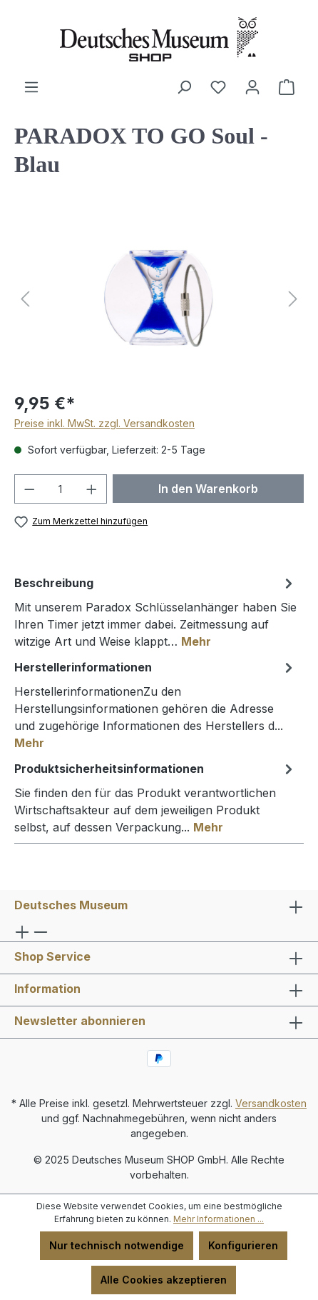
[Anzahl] (60, 489)
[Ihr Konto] (252, 87)
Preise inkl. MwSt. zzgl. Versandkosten (104, 423)
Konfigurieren (243, 1245)
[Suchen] (184, 87)
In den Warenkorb (208, 488)
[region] (159, 299)
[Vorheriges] (25, 299)
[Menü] (31, 87)
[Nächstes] (293, 299)
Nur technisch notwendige (116, 1245)
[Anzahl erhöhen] (92, 489)
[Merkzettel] (218, 87)
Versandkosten (271, 1103)
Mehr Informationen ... (218, 1219)
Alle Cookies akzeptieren (164, 1280)
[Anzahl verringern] (29, 489)
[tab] (155, 611)
